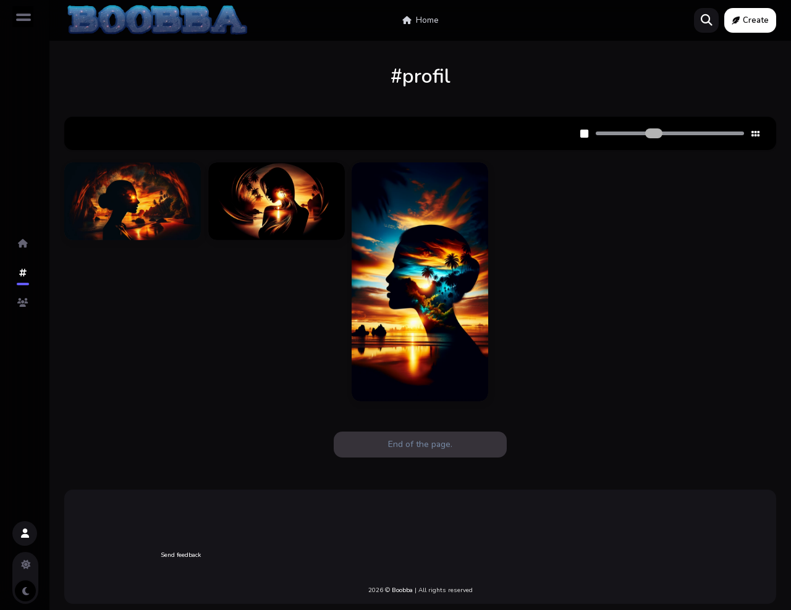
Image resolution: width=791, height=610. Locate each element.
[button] (24, 533)
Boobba (402, 590)
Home (420, 20)
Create (750, 20)
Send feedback (181, 555)
